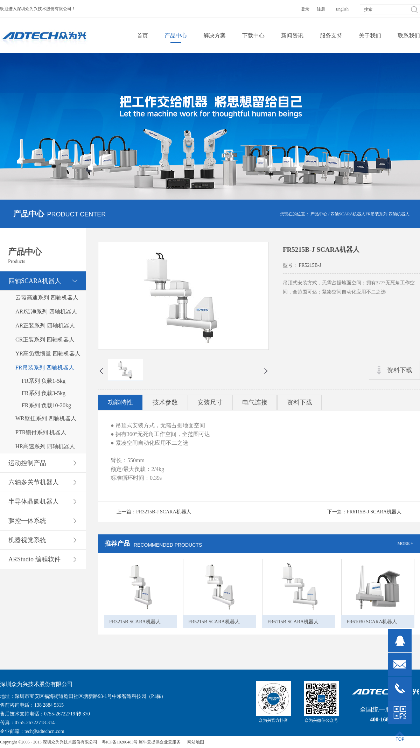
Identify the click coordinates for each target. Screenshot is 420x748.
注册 (321, 9)
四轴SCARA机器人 (347, 214)
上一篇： (154, 511)
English (342, 9)
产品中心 (318, 214)
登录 (305, 9)
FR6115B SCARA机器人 (292, 621)
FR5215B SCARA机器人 (214, 621)
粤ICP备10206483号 (120, 742)
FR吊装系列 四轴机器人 (387, 214)
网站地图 (194, 742)
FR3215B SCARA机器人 (135, 621)
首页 (142, 36)
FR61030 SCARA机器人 (371, 621)
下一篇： (364, 511)
